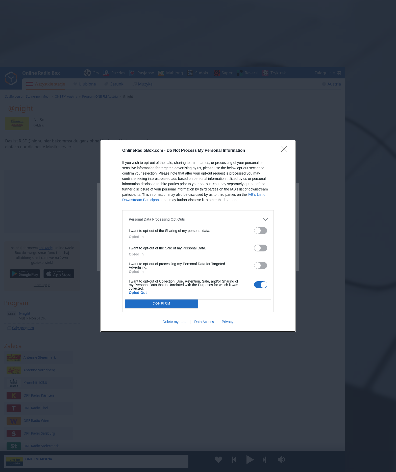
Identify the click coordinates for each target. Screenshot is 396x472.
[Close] (285, 151)
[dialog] (198, 236)
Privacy (227, 322)
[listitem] (198, 219)
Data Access (204, 322)
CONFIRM (161, 304)
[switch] (260, 230)
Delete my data (174, 322)
